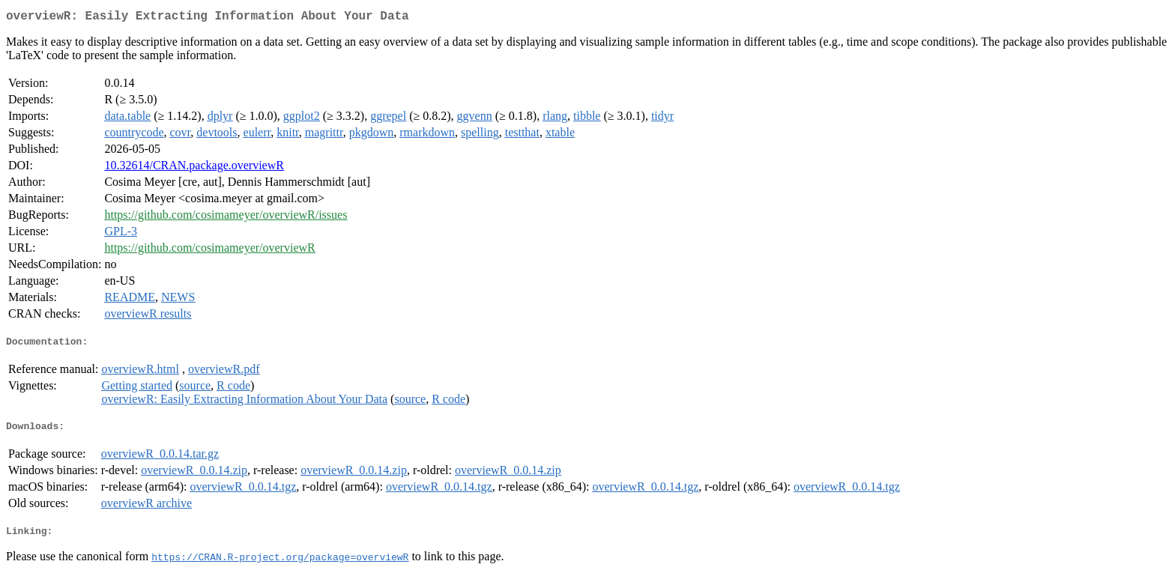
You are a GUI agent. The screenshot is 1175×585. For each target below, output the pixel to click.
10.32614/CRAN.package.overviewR (194, 168)
